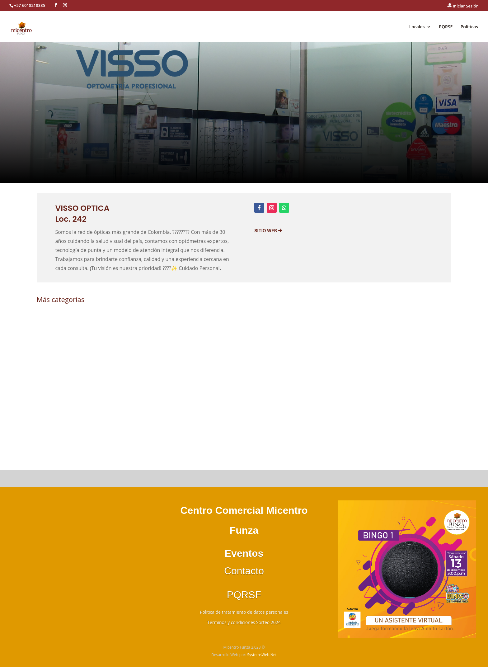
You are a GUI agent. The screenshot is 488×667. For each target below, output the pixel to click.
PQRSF (446, 27)
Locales (417, 27)
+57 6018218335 (29, 5)
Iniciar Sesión (463, 6)
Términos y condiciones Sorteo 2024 (244, 622)
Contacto (244, 570)
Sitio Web (265, 230)
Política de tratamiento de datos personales (244, 612)
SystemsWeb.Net (262, 654)
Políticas (469, 27)
